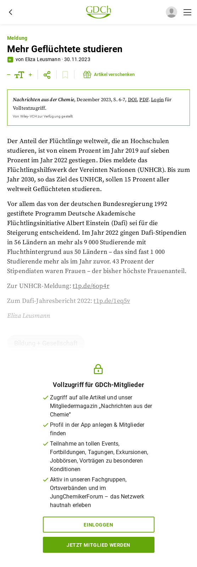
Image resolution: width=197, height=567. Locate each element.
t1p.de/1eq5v (112, 301)
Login (157, 100)
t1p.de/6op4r (91, 286)
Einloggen (98, 525)
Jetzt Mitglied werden (98, 545)
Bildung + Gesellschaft (46, 343)
